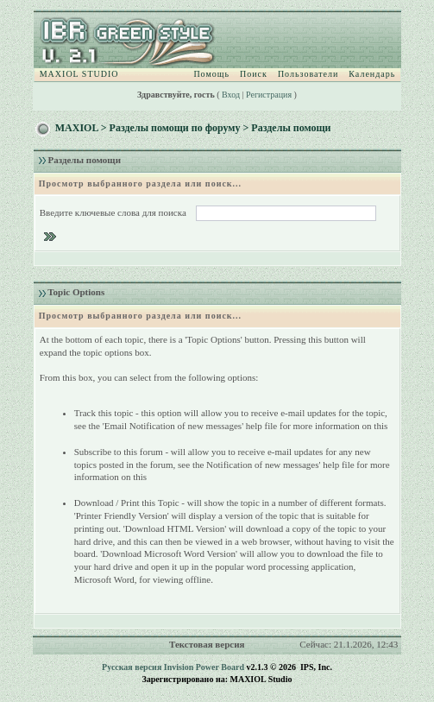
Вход (231, 94)
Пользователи (308, 74)
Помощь (211, 74)
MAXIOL (76, 128)
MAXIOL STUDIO (79, 74)
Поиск (253, 74)
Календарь (372, 74)
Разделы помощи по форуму (175, 128)
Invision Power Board (204, 667)
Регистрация (269, 94)
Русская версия (131, 667)
